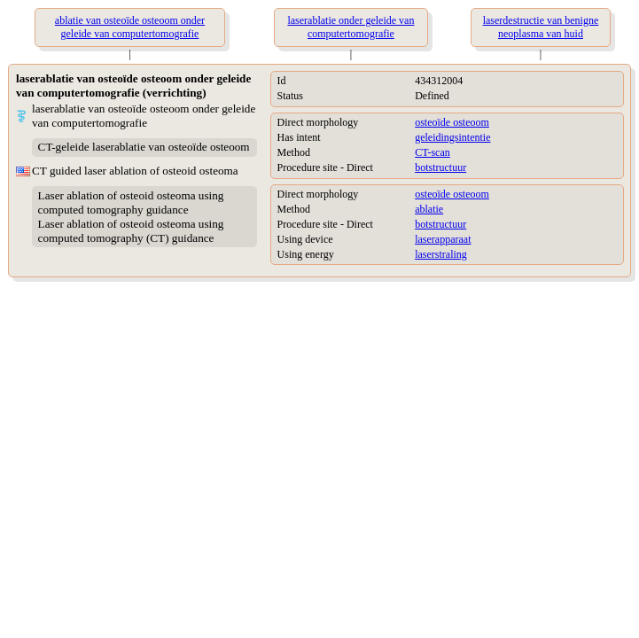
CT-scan (432, 152)
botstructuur (440, 167)
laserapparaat (443, 239)
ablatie (429, 209)
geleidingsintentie (452, 137)
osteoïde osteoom (452, 122)
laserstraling (441, 254)
